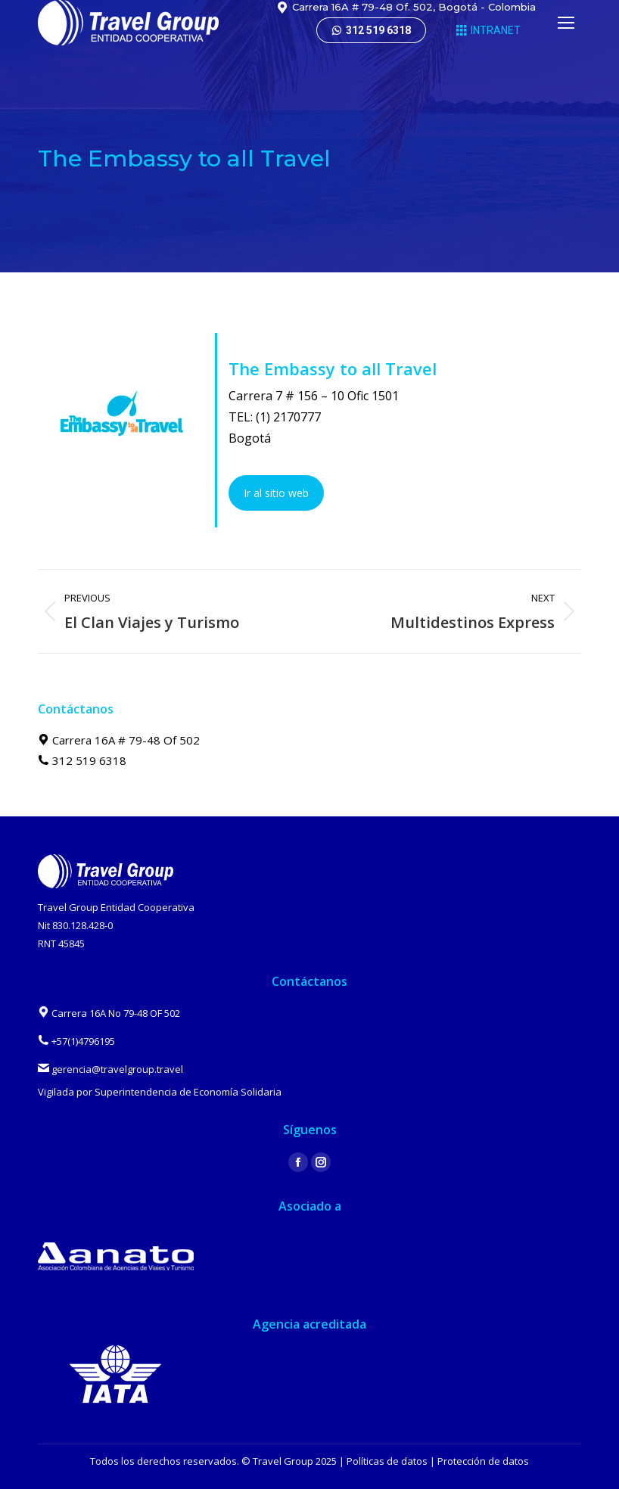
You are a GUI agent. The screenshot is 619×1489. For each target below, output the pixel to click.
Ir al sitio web (276, 493)
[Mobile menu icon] (566, 23)
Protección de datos (483, 1461)
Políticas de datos (387, 1461)
